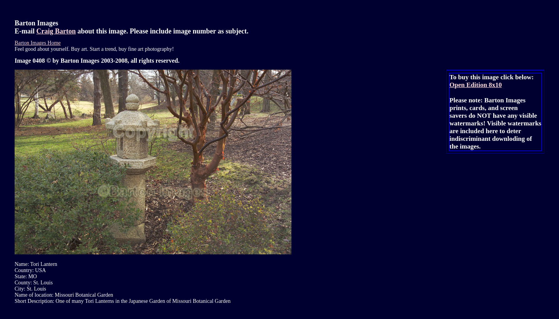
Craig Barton (56, 31)
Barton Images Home (38, 43)
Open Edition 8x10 (475, 85)
